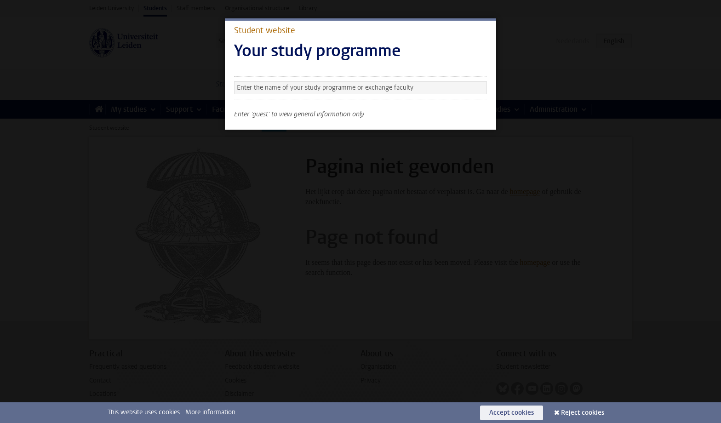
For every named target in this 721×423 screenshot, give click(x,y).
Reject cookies (582, 412)
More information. (211, 412)
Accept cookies (511, 412)
